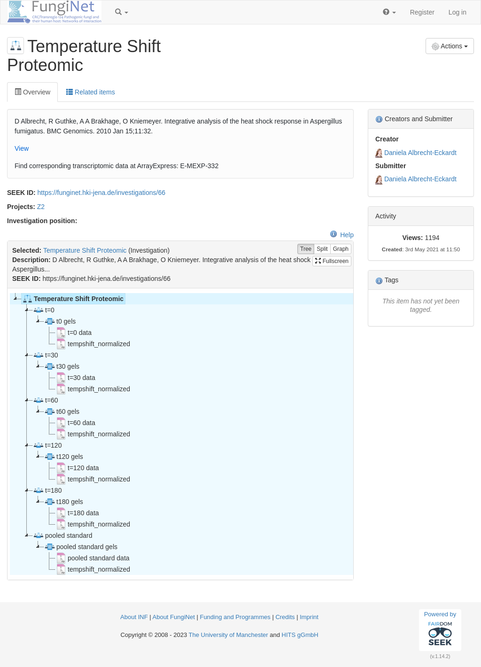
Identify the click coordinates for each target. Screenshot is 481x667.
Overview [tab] (32, 92)
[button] (121, 12)
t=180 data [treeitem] (77, 513)
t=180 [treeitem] (47, 490)
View (22, 148)
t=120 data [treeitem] (77, 467)
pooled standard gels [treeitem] (80, 546)
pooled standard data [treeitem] (92, 558)
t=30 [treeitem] (45, 355)
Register (422, 12)
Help (342, 235)
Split (322, 249)
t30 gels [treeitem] (61, 366)
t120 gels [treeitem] (63, 456)
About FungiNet (174, 616)
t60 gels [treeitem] (61, 411)
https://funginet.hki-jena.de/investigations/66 (101, 192)
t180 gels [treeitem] (63, 501)
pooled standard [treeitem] (62, 535)
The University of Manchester (228, 634)
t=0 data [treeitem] (73, 332)
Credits (285, 616)
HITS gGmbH (300, 634)
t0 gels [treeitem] (60, 321)
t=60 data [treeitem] (75, 422)
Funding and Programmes (235, 616)
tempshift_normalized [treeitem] (92, 343)
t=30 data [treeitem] (75, 377)
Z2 (41, 206)
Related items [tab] (90, 92)
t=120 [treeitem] (47, 445)
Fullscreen (332, 261)
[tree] (180, 434)
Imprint (309, 616)
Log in (457, 12)
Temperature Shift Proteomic (84, 250)
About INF (134, 616)
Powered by (440, 630)
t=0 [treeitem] (43, 310)
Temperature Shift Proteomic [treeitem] (73, 298)
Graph (341, 249)
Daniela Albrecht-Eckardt (420, 152)
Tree (305, 249)
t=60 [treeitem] (45, 400)
